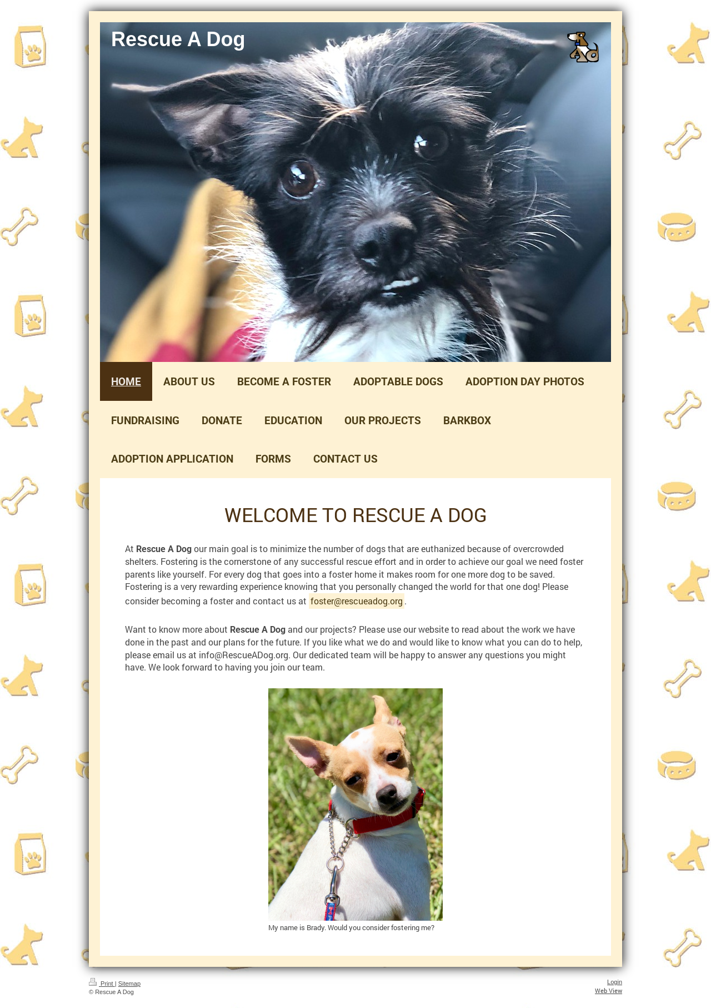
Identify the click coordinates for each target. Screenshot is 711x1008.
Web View (608, 990)
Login (614, 982)
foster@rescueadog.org (357, 601)
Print (102, 983)
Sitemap (129, 983)
